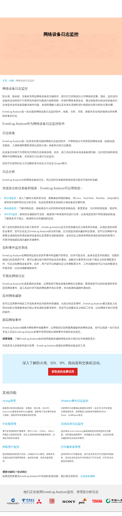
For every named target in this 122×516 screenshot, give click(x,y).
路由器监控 (10, 208)
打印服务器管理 (71, 446)
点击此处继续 (87, 476)
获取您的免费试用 (63, 371)
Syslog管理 (9, 400)
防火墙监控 (10, 198)
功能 (11, 80)
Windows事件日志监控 (74, 400)
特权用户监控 (10, 446)
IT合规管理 (9, 423)
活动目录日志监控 (72, 423)
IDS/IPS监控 (10, 214)
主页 (5, 80)
